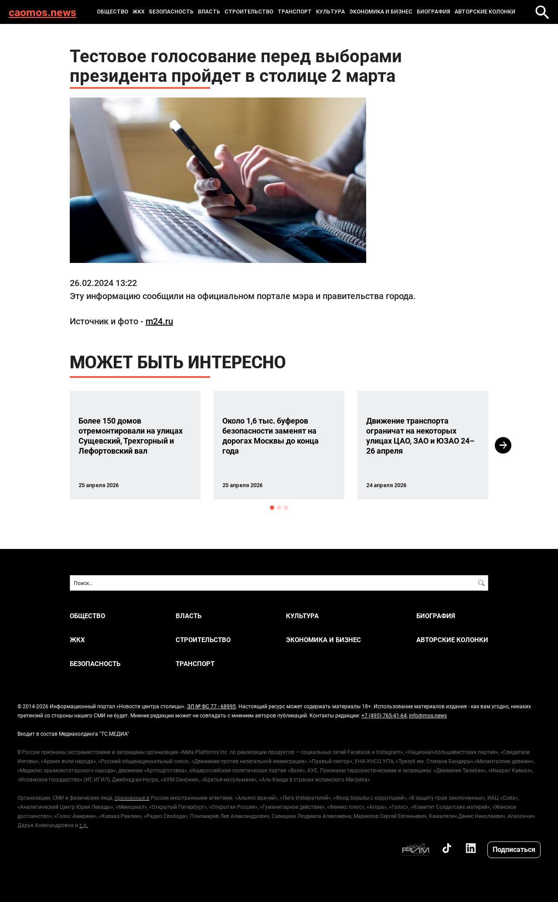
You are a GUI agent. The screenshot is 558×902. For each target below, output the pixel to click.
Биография (433, 12)
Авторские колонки (485, 12)
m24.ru (159, 320)
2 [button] (279, 507)
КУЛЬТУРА (330, 12)
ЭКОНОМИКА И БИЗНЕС (380, 12)
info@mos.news (428, 715)
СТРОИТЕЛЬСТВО (249, 12)
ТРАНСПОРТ (295, 12)
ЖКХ (139, 12)
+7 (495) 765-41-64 (384, 715)
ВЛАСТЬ (209, 12)
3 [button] (286, 507)
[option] (135, 445)
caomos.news (42, 12)
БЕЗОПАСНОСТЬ (171, 12)
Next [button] (503, 445)
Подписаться (514, 849)
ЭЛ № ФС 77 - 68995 (211, 706)
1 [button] (272, 507)
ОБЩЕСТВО (112, 12)
